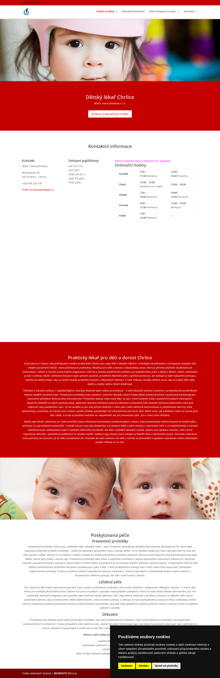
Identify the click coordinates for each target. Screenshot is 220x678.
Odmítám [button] (144, 665)
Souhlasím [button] (127, 665)
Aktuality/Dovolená (133, 12)
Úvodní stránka (105, 12)
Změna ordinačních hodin (110, 114)
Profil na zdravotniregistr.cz (38, 189)
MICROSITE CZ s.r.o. (65, 673)
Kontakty (189, 12)
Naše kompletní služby (162, 12)
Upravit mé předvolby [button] (166, 665)
